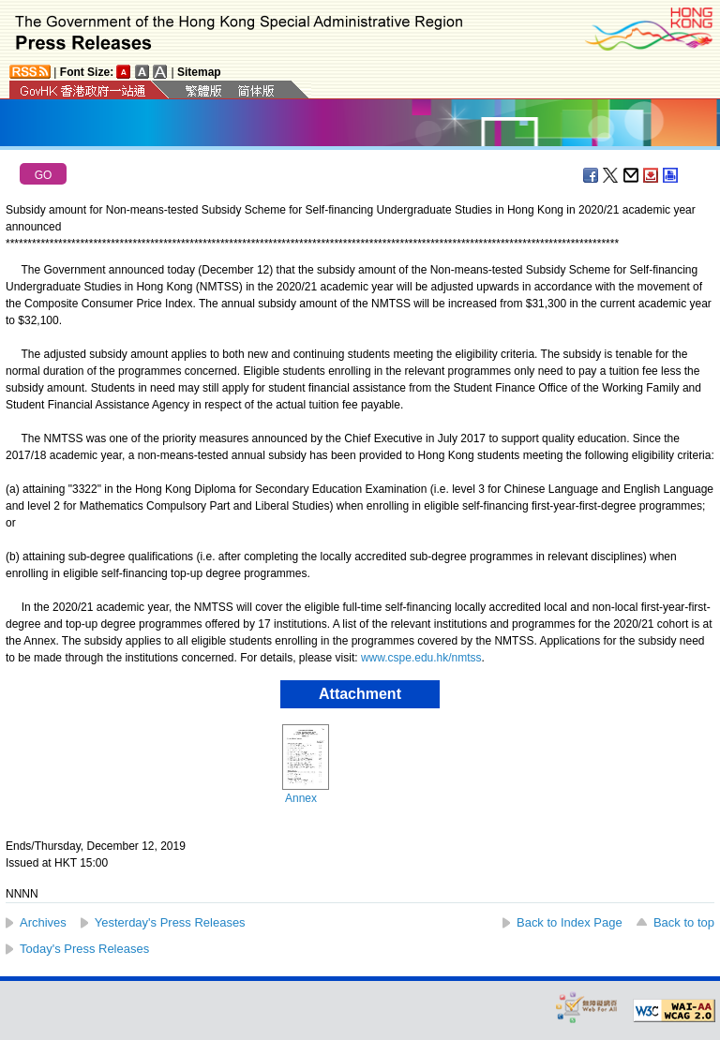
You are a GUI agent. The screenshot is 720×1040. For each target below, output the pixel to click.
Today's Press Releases (84, 949)
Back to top (683, 922)
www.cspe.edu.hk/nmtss (421, 657)
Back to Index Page (569, 922)
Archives (43, 922)
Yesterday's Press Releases (170, 922)
